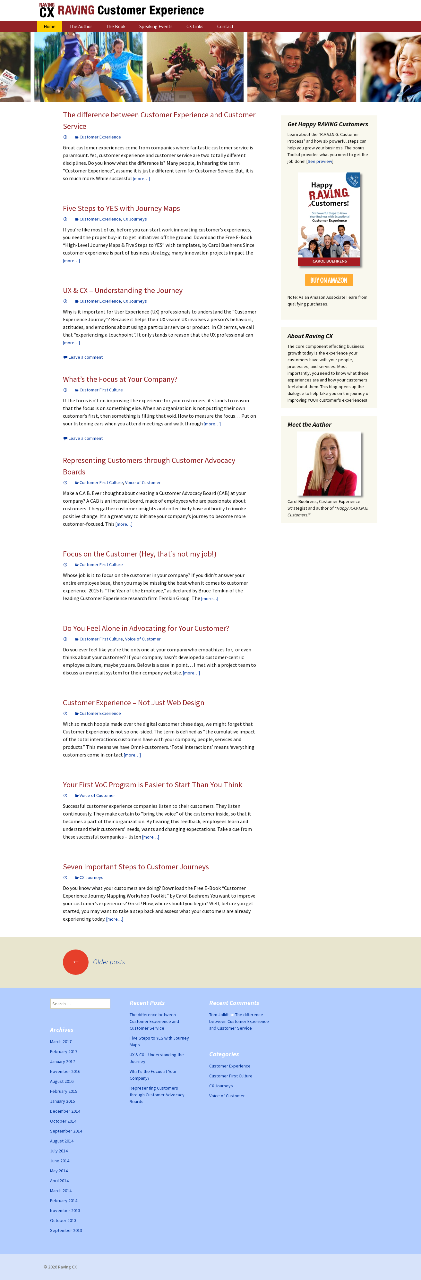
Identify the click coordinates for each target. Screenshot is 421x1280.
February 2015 (63, 1091)
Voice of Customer (143, 482)
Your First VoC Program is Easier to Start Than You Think (152, 785)
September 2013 (66, 1230)
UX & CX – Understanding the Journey (123, 290)
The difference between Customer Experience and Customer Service (154, 1021)
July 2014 (59, 1151)
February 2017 (63, 1051)
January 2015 (62, 1101)
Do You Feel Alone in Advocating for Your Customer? (146, 628)
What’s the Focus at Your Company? (120, 379)
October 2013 (63, 1220)
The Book (115, 26)
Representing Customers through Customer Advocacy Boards (157, 1094)
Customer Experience (100, 137)
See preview (320, 161)
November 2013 (65, 1210)
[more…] (141, 178)
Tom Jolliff (218, 1014)
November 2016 (65, 1071)
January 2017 (62, 1061)
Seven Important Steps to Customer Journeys (136, 867)
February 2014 (63, 1200)
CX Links (194, 26)
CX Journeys (135, 219)
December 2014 (65, 1111)
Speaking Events (156, 26)
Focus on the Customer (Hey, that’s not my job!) (140, 554)
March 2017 (61, 1041)
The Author (80, 26)
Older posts (94, 961)
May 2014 (59, 1171)
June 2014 (59, 1161)
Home (50, 26)
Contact (225, 26)
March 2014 (61, 1190)
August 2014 (61, 1141)
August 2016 (61, 1081)
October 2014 (63, 1121)
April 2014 (59, 1181)
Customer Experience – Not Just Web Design (133, 702)
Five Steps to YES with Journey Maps (121, 208)
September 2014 (66, 1131)
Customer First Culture (101, 390)
